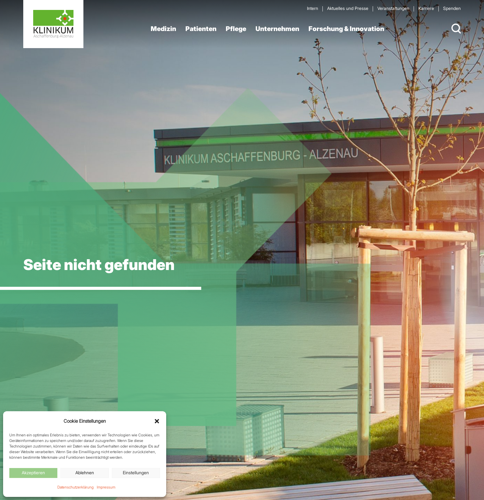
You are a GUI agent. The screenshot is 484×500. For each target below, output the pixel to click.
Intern (312, 8)
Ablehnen (84, 472)
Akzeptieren (33, 472)
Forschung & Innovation (346, 29)
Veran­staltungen (393, 8)
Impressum (106, 487)
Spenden (452, 8)
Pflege (236, 29)
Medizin (163, 29)
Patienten (200, 29)
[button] (157, 421)
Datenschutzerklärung (75, 487)
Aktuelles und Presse (347, 8)
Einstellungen (136, 472)
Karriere (426, 8)
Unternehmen (277, 29)
